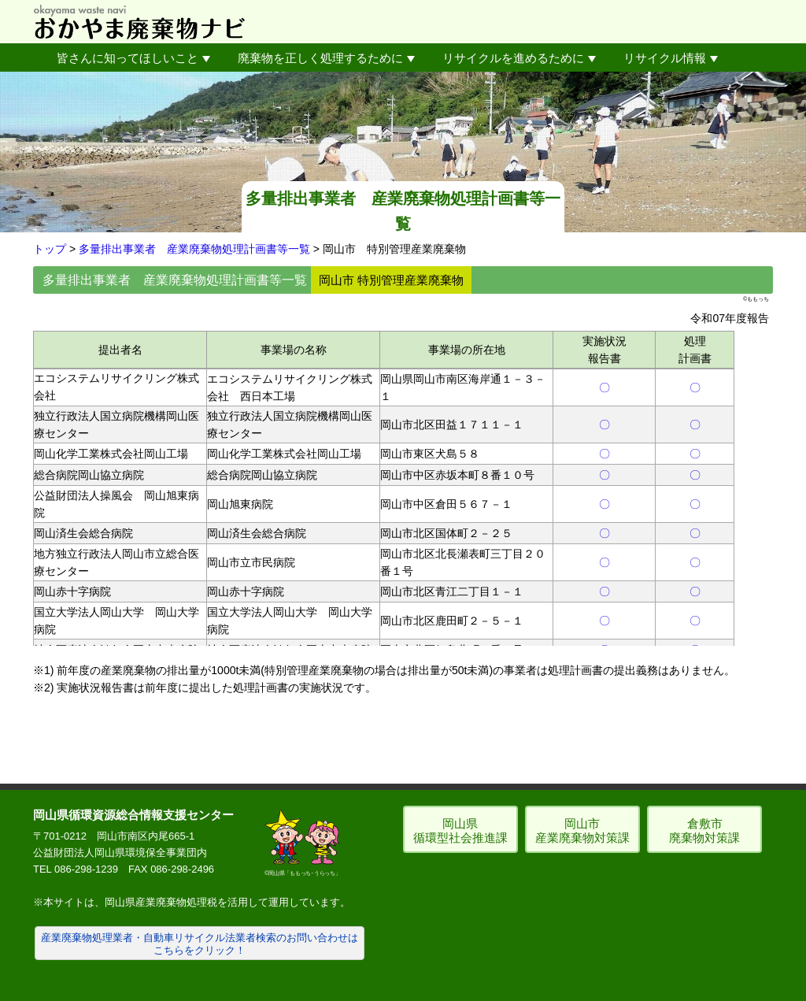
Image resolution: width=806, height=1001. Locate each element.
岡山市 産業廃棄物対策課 (582, 830)
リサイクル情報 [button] (670, 58)
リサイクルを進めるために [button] (519, 58)
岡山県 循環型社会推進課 (460, 830)
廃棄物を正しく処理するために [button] (326, 58)
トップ (49, 249)
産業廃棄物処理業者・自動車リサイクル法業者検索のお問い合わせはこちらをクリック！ (199, 944)
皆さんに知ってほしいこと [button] (133, 58)
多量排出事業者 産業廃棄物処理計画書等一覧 (194, 249)
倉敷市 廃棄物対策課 (704, 830)
